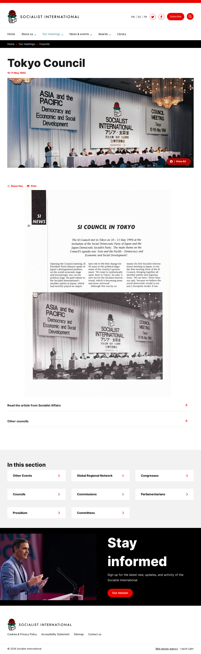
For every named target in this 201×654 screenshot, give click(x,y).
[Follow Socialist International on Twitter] (153, 17)
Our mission (120, 594)
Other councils (17, 423)
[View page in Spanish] (138, 16)
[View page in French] (144, 16)
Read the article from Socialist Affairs (34, 407)
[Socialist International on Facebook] (161, 17)
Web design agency (166, 648)
